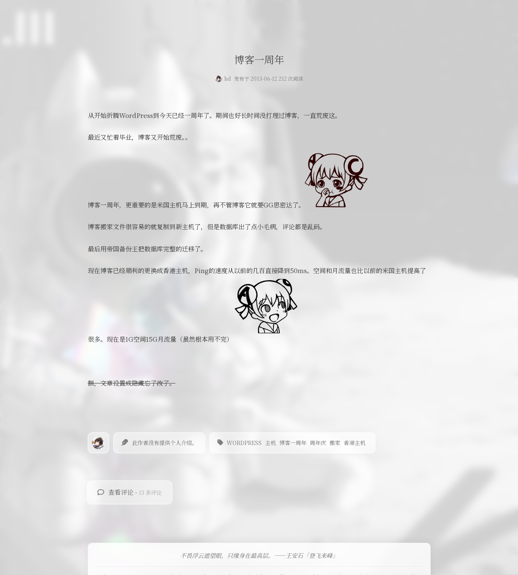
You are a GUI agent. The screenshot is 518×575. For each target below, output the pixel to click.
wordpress (244, 443)
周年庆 (318, 443)
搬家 (334, 443)
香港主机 (354, 443)
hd (227, 78)
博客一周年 (292, 443)
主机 (270, 443)
